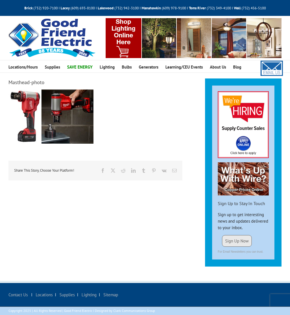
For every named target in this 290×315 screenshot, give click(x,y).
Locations (44, 294)
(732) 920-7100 (45, 8)
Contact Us (18, 294)
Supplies (66, 294)
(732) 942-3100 (126, 8)
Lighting (88, 294)
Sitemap (110, 294)
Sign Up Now (237, 241)
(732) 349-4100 (219, 8)
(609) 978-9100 (174, 8)
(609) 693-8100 (83, 8)
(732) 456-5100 (254, 8)
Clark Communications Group (134, 310)
